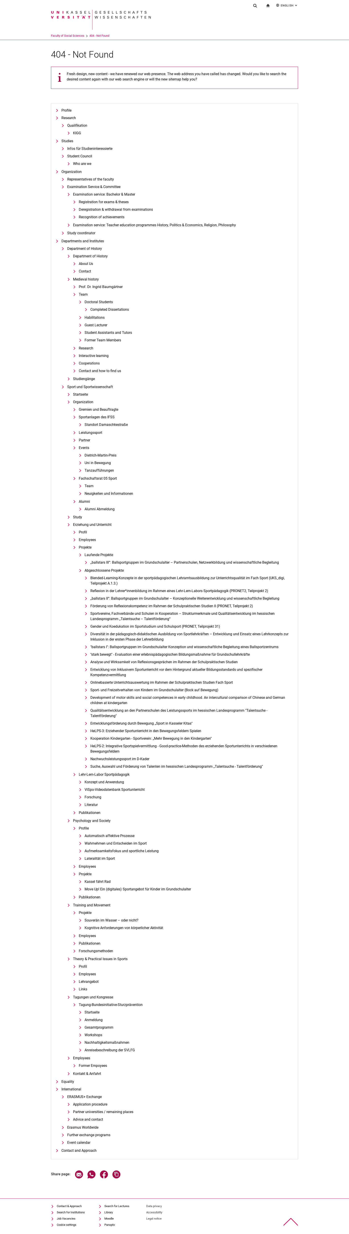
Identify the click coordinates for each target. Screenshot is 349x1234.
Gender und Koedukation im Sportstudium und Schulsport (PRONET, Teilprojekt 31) (155, 626)
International (71, 1089)
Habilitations (95, 317)
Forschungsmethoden (96, 951)
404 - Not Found (117, 35)
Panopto (109, 1224)
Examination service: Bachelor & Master (104, 194)
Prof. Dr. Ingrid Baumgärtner (101, 287)
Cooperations (89, 363)
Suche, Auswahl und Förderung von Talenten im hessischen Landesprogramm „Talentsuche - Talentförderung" (176, 766)
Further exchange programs (88, 1135)
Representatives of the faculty (90, 179)
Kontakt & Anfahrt (87, 1074)
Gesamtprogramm (99, 1027)
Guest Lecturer (96, 325)
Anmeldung (94, 1020)
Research (68, 118)
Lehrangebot (89, 982)
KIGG (77, 133)
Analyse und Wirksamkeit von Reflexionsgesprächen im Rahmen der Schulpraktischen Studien (164, 662)
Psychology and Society (92, 821)
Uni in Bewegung (98, 463)
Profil (83, 532)
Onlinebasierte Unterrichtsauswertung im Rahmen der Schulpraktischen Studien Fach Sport (161, 682)
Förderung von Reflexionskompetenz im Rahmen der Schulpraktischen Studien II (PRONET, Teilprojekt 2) (171, 606)
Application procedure (90, 1104)
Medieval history (86, 279)
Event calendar (78, 1142)
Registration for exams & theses (104, 202)
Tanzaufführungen (99, 470)
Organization (71, 172)
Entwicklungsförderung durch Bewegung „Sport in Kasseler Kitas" (141, 723)
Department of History (84, 248)
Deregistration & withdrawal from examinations (116, 209)
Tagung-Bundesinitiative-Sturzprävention (111, 1005)
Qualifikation (77, 125)
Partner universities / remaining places (103, 1112)
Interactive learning (94, 356)
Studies (67, 141)
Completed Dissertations (109, 309)
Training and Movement (91, 905)
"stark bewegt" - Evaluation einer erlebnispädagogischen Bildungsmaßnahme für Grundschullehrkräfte (170, 654)
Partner (84, 440)
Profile (66, 110)
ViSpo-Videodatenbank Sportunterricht (115, 789)
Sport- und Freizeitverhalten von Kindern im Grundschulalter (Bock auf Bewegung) (154, 690)
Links (83, 989)
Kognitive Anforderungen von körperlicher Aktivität (124, 928)
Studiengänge (84, 379)
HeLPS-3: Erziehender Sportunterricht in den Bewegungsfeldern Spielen (145, 731)
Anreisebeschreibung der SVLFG (110, 1050)
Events (84, 448)
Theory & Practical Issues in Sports (100, 959)
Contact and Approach (79, 1150)
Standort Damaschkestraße (106, 425)
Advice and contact (88, 1119)
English (287, 5)
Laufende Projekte (99, 555)
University (57, 35)
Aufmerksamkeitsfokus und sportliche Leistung (122, 851)
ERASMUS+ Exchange (84, 1097)
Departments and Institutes (82, 241)
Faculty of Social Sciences (85, 35)
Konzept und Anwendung (104, 782)
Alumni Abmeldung (100, 509)
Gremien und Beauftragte (98, 409)
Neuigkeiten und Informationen (109, 493)
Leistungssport (90, 433)
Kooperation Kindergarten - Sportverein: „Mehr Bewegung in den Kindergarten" (151, 738)
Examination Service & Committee (93, 187)
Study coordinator (81, 233)
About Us (86, 264)
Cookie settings (66, 1224)
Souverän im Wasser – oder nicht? (111, 920)
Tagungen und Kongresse (93, 997)
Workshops (93, 1035)
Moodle (109, 1218)
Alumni (84, 501)
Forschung (93, 797)
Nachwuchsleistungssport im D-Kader (119, 759)
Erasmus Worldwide (82, 1127)
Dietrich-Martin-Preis (100, 455)
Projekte (85, 547)
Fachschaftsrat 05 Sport (98, 478)
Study (77, 517)
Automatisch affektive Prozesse (109, 836)
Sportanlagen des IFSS (97, 417)
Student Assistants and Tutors (108, 333)
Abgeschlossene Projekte (104, 570)
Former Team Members (103, 340)
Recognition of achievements (101, 217)
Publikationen (89, 813)
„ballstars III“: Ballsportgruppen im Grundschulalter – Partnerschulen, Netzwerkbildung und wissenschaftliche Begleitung (184, 562)
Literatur (91, 805)
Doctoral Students (99, 302)
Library (108, 1212)
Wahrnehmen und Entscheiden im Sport (116, 843)
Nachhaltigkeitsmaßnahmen (107, 1042)
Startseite (80, 394)
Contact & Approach (69, 1206)
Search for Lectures (116, 1206)
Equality (67, 1082)
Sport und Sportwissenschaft (90, 387)
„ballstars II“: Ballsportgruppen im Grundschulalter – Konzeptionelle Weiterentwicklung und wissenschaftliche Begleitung (184, 598)
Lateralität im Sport (100, 858)
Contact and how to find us (100, 371)
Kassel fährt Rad (98, 881)
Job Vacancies (66, 1218)
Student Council (79, 156)
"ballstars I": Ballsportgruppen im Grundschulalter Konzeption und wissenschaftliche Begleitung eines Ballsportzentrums (184, 647)
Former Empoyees (93, 1066)
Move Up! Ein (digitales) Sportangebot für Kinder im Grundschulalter (138, 889)
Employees (87, 540)
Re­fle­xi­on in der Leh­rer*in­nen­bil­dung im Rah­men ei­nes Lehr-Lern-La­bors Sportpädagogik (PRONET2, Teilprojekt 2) (179, 591)
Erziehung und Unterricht (92, 525)
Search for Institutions (71, 1212)
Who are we (82, 164)
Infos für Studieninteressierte (89, 148)
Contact (85, 271)
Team (83, 294)
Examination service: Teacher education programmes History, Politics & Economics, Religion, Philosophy (154, 225)
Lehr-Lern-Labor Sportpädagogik (104, 774)
